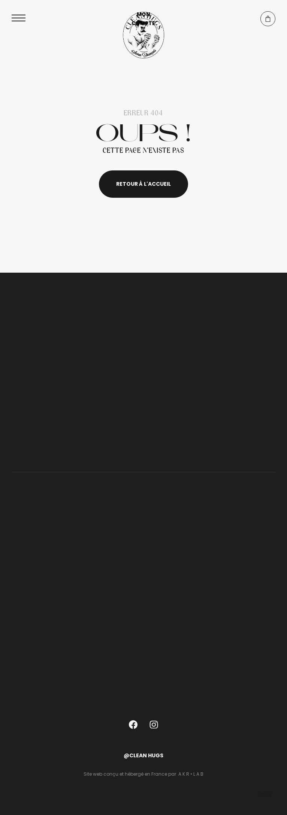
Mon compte (143, 18)
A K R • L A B (190, 774)
